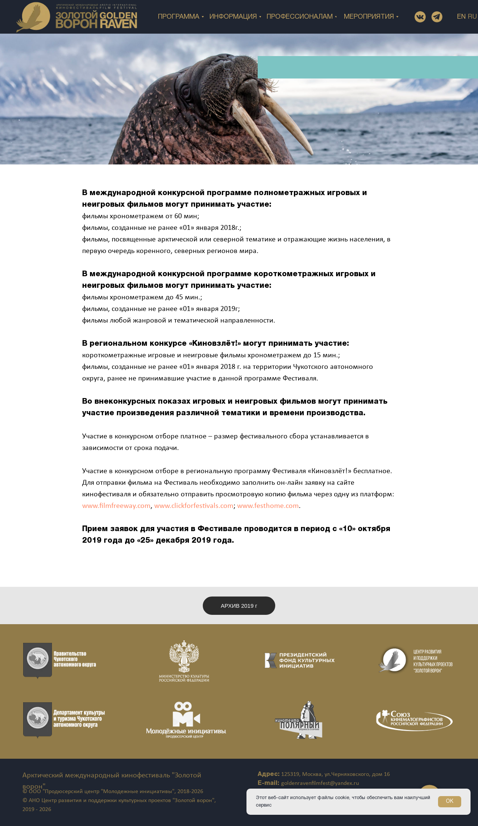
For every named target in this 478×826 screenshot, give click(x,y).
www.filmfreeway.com (116, 506)
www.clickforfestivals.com (193, 506)
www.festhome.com (268, 506)
